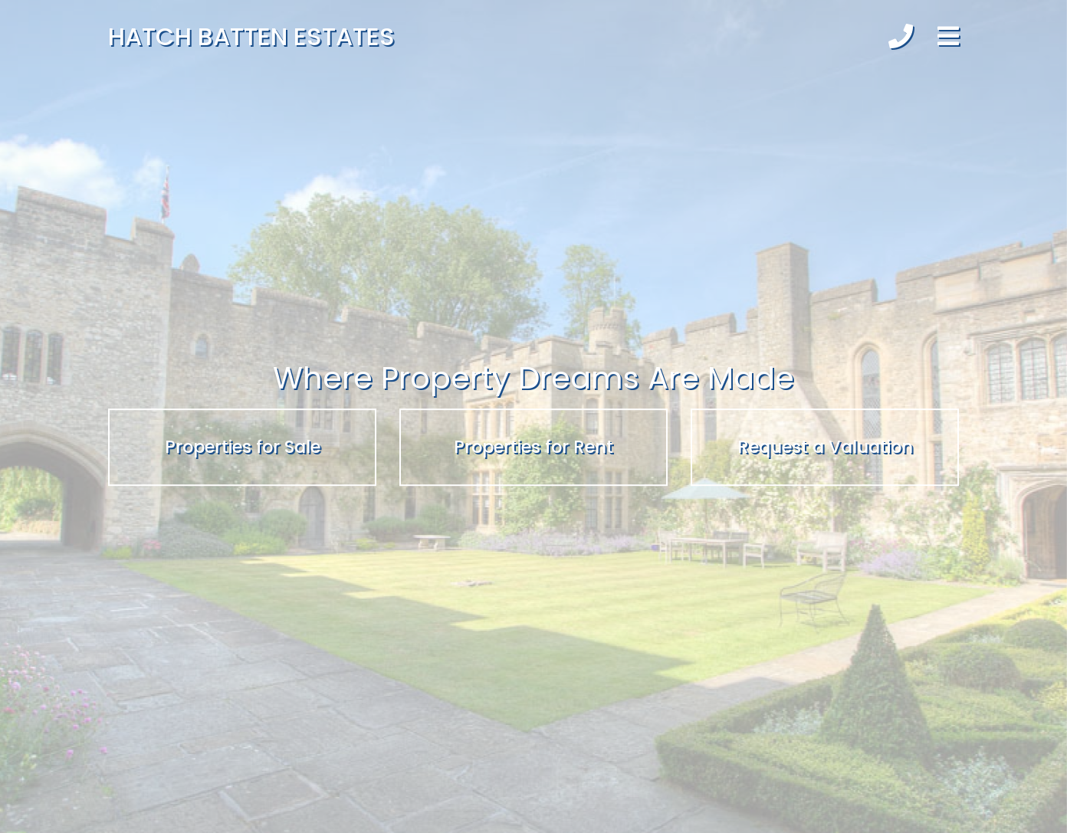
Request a (825, 447)
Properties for (242, 447)
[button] (900, 36)
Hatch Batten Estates (251, 36)
